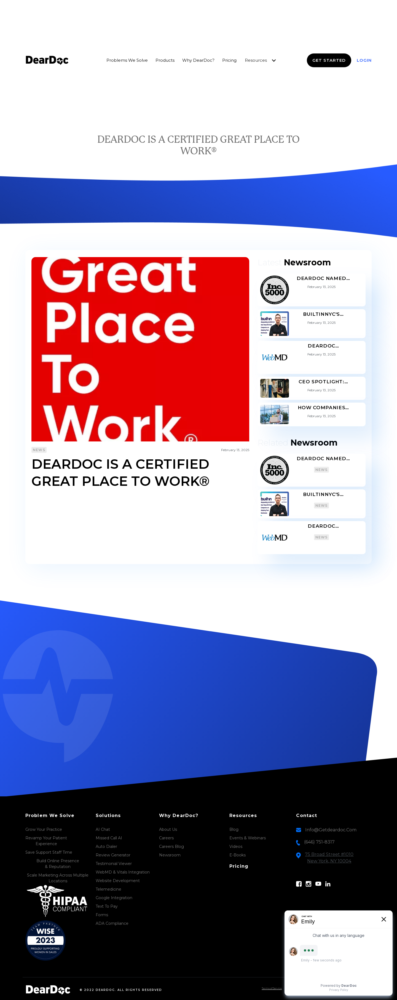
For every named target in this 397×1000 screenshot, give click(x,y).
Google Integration (114, 897)
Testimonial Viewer (114, 863)
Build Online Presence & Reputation (57, 863)
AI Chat (103, 829)
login (364, 60)
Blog (233, 829)
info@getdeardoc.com (330, 829)
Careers (166, 837)
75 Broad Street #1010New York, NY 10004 (329, 858)
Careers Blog (171, 846)
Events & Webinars (247, 837)
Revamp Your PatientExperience (46, 840)
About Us (168, 829)
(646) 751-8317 (319, 842)
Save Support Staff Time (48, 852)
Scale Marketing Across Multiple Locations (57, 878)
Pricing (229, 60)
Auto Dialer (106, 846)
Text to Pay (107, 906)
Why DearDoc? (198, 60)
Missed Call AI (109, 837)
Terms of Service (272, 988)
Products (165, 60)
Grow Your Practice (43, 829)
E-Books (237, 855)
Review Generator (113, 855)
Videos (235, 846)
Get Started (329, 60)
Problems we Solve (127, 60)
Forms (102, 914)
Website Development (118, 880)
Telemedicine (108, 889)
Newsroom (170, 855)
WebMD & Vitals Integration (123, 872)
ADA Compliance (112, 923)
